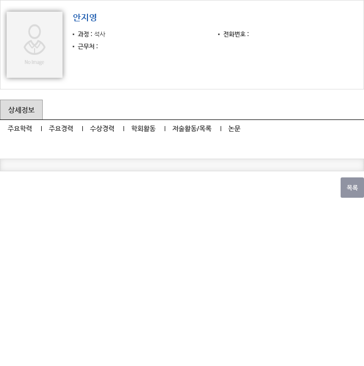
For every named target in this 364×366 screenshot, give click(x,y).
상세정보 (21, 110)
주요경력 (61, 128)
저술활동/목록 (191, 128)
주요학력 (20, 128)
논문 (234, 128)
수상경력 (102, 128)
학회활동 (143, 128)
